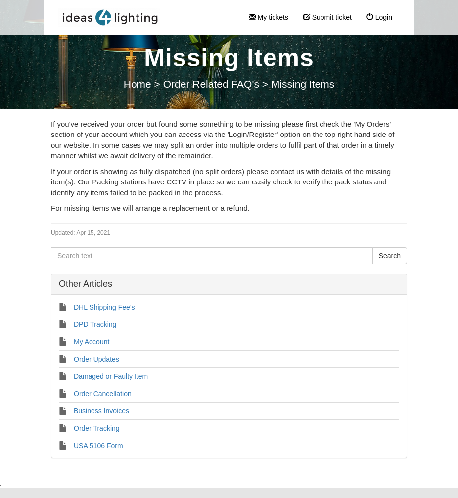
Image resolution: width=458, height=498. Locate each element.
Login (379, 17)
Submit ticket (327, 17)
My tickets (268, 17)
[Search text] (212, 255)
